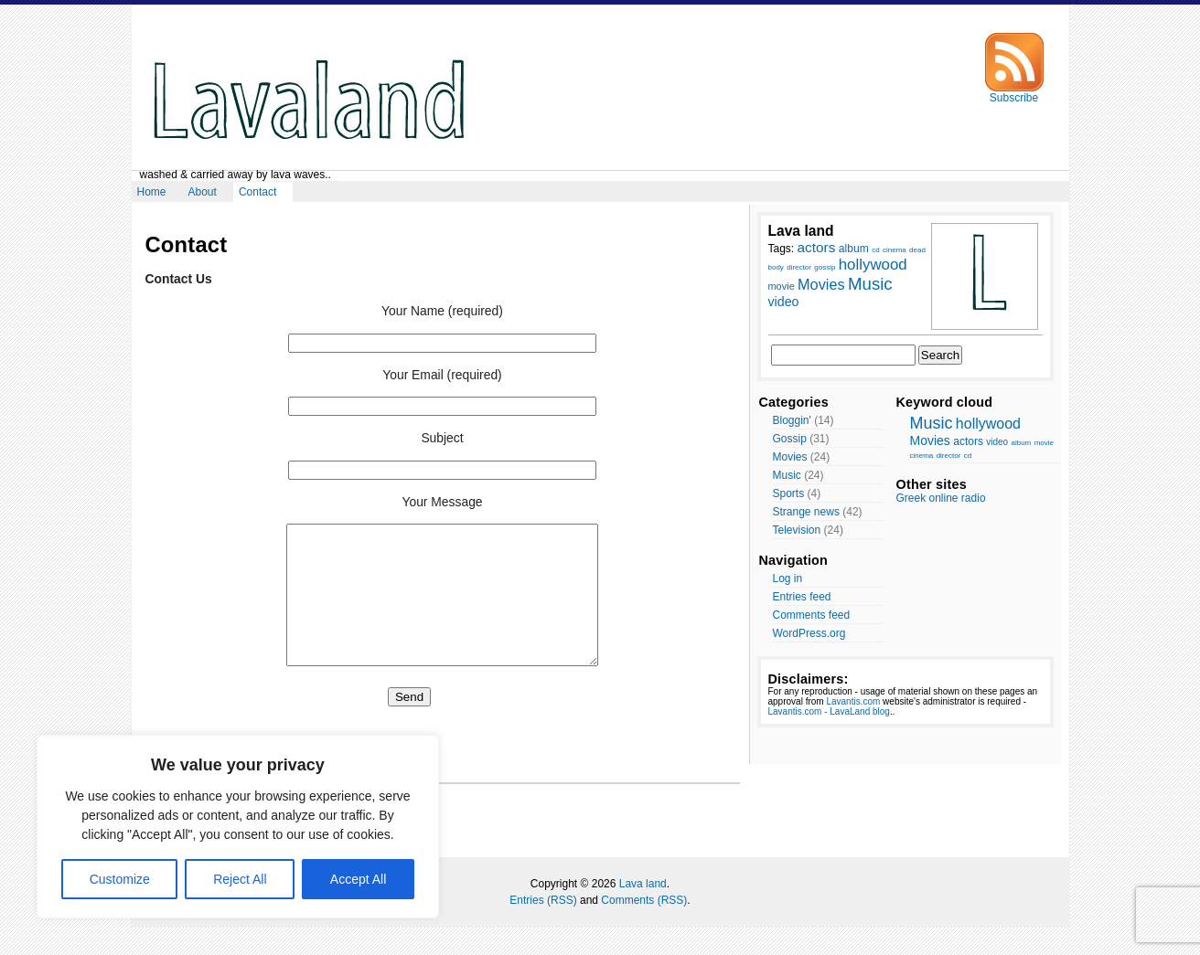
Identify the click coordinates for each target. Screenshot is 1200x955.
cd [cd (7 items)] (875, 250)
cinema (922, 455)
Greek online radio (941, 498)
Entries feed (802, 596)
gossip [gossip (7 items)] (824, 267)
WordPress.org (809, 633)
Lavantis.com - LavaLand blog (829, 711)
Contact (257, 192)
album (1021, 443)
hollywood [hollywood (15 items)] (873, 264)
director (949, 455)
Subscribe (1014, 92)
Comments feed (812, 615)
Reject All (239, 879)
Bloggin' (792, 420)
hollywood (988, 423)
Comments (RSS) (644, 927)
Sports (789, 493)
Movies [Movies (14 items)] (821, 284)
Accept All (358, 879)
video (997, 442)
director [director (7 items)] (799, 267)
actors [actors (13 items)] (817, 247)
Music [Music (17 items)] (870, 283)
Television (797, 530)
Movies (790, 457)
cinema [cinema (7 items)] (894, 250)
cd (967, 455)
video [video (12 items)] (783, 301)
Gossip (790, 438)
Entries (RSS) (542, 927)
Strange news (806, 511)
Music (787, 475)
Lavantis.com (853, 701)
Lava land (643, 911)
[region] (238, 826)
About (202, 192)
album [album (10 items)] (854, 248)
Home (151, 192)
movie (1044, 443)
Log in (788, 578)
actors (968, 441)
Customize (120, 879)
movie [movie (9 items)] (781, 286)
